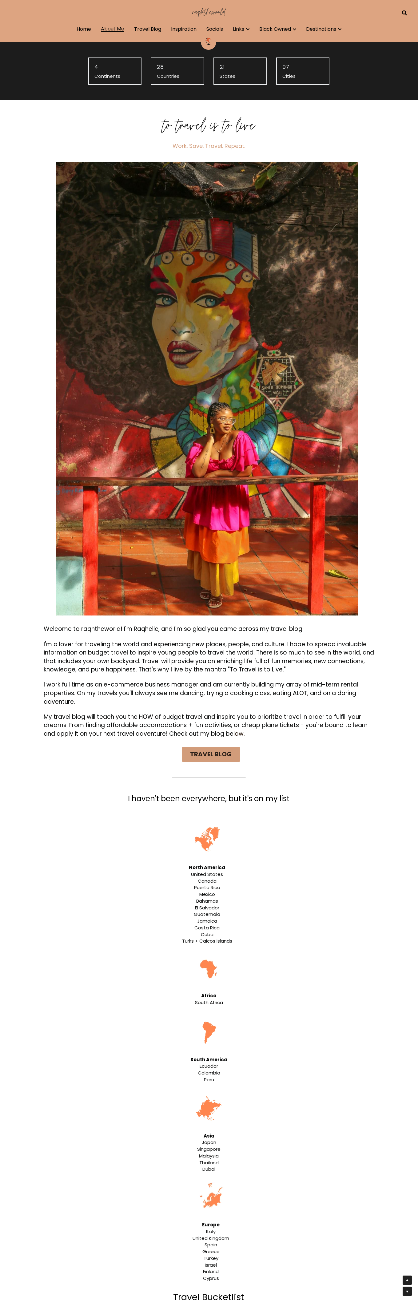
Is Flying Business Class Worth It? (106, 1144)
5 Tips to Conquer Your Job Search (109, 1193)
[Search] (404, 13)
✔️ (102, 695)
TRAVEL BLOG (273, 324)
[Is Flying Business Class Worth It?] (40, 1152)
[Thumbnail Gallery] (106, 907)
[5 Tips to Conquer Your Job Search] (40, 1202)
